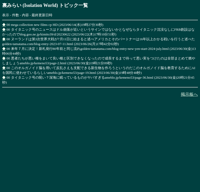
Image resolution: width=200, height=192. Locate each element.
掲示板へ (189, 94)
